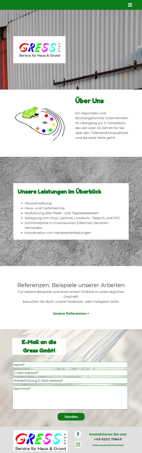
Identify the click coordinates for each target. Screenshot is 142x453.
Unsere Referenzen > (71, 313)
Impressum (100, 445)
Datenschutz (115, 445)
